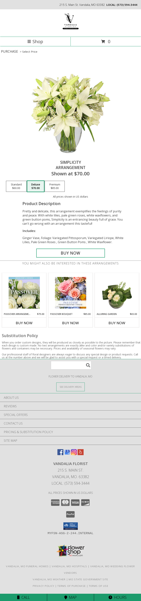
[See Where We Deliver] (70, 386)
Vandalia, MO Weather (49, 579)
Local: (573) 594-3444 (70, 483)
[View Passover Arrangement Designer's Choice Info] (24, 293)
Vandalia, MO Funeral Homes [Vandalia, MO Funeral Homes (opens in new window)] (27, 566)
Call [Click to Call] (23, 597)
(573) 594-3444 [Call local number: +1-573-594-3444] (127, 5)
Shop (35, 41)
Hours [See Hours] (117, 597)
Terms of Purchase (71, 586)
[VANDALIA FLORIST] (70, 31)
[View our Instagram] (74, 454)
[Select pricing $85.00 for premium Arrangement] (55, 186)
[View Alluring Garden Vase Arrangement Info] (117, 293)
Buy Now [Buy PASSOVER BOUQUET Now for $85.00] (70, 322)
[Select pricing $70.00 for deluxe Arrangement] (35, 186)
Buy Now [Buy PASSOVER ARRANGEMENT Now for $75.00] (24, 322)
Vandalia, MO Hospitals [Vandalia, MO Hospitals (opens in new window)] (69, 566)
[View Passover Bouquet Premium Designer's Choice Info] (70, 293)
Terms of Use (98, 586)
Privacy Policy (43, 586)
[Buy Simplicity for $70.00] (70, 253)
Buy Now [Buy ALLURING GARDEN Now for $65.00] (116, 322)
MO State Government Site (88, 579)
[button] (70, 526)
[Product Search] (71, 365)
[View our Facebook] (60, 454)
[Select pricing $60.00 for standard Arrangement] (16, 186)
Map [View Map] (70, 597)
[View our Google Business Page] (67, 454)
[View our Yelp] (81, 454)
